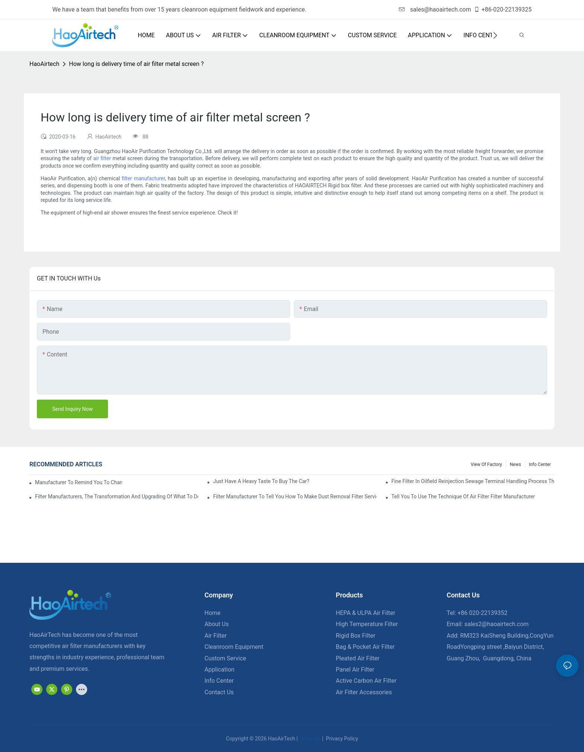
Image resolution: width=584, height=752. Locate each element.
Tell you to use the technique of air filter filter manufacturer (463, 496)
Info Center (540, 464)
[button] (495, 35)
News (515, 464)
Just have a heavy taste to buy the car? (261, 481)
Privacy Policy (341, 739)
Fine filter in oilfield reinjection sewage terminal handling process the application (473, 481)
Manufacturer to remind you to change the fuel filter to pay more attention (78, 482)
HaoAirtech (44, 63)
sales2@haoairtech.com (496, 624)
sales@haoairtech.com (435, 9)
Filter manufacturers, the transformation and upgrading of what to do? (116, 496)
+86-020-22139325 (503, 9)
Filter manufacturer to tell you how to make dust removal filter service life (294, 496)
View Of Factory (486, 464)
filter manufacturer (143, 178)
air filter (102, 158)
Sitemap (309, 739)
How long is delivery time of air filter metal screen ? (136, 63)
